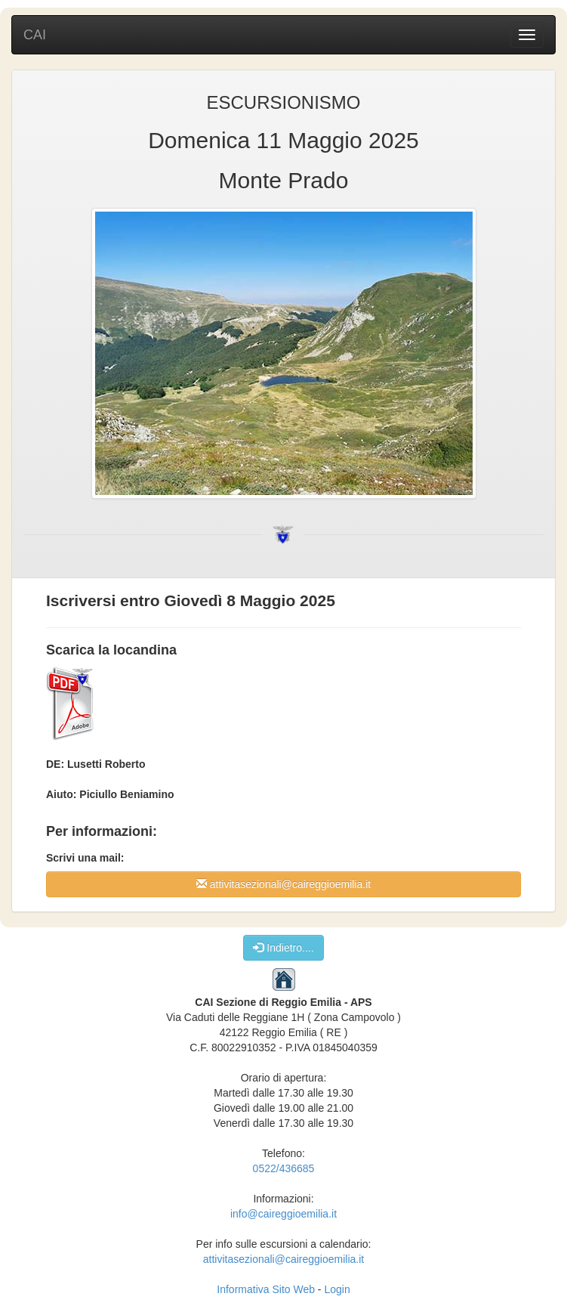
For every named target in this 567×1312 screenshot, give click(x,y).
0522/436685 (284, 1168)
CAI (34, 34)
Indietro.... (283, 947)
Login (337, 1289)
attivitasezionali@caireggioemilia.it (283, 883)
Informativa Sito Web (266, 1289)
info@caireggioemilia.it (283, 1214)
